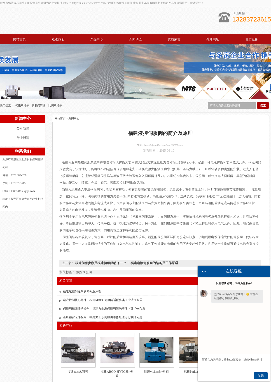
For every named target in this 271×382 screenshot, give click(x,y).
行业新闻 (22, 119)
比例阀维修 (55, 86)
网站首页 (19, 39)
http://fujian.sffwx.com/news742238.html (163, 126)
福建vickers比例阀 (156, 353)
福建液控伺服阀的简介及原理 (82, 272)
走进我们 (58, 39)
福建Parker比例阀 (196, 353)
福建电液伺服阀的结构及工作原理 (154, 244)
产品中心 (96, 39)
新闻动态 (135, 39)
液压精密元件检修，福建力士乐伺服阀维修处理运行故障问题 (102, 298)
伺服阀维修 (22, 86)
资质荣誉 (174, 39)
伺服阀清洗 (39, 86)
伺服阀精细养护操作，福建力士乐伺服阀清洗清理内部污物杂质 (104, 289)
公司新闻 (22, 110)
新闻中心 (73, 99)
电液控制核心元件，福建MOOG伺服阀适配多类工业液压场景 (103, 281)
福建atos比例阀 (77, 353)
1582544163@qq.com (23, 172)
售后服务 (251, 39)
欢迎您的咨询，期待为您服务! (234, 283)
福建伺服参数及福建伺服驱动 (95, 244)
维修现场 (212, 39)
